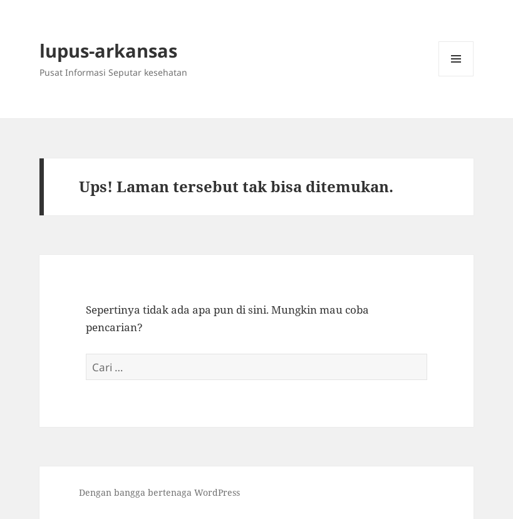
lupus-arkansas (108, 50)
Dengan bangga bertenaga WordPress (159, 492)
